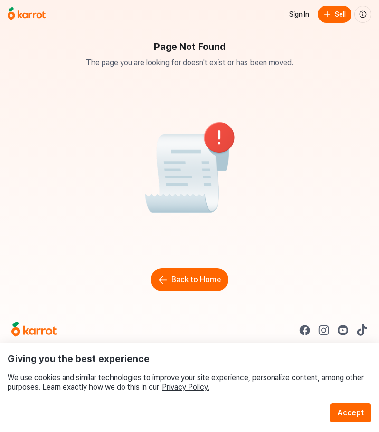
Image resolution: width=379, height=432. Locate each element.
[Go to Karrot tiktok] (362, 330)
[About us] (362, 14)
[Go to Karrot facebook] (305, 330)
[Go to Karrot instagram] (324, 330)
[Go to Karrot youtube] (343, 330)
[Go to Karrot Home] (34, 330)
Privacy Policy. (185, 387)
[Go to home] (27, 14)
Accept (350, 412)
